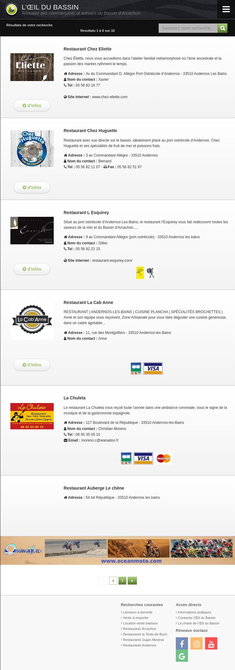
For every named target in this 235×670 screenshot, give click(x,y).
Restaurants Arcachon (139, 629)
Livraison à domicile (138, 612)
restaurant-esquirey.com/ (112, 260)
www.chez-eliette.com (110, 97)
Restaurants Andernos (139, 645)
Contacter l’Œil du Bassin (196, 618)
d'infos (32, 105)
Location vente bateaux (140, 623)
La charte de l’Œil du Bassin (198, 623)
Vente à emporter (136, 618)
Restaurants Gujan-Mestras (143, 640)
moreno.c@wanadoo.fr (100, 440)
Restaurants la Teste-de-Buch (145, 634)
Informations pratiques (194, 612)
